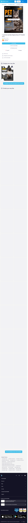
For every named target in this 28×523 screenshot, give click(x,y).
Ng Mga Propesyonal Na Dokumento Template (8, 465)
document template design (11, 461)
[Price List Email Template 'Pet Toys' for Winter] (7, 341)
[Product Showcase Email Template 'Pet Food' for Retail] (7, 197)
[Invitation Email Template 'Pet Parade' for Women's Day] (7, 245)
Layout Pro (6, 40)
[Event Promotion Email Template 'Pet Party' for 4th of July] (20, 412)
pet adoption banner (5, 468)
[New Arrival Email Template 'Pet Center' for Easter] (7, 221)
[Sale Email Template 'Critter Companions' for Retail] (20, 436)
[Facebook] (16, 475)
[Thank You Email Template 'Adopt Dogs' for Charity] (7, 101)
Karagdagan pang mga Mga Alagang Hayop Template (13, 83)
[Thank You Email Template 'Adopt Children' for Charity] (20, 101)
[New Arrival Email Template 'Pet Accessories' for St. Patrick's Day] (7, 436)
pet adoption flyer (18, 465)
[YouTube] (25, 475)
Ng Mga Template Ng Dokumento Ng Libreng (8, 464)
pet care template (10, 467)
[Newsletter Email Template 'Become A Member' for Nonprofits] (20, 149)
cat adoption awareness (11, 458)
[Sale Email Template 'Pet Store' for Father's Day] (7, 365)
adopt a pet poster (4, 467)
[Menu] (25, 1)
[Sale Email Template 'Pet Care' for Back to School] (20, 341)
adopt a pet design (18, 468)
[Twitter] (22, 475)
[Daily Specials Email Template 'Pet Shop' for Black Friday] (7, 412)
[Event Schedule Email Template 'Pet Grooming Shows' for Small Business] (20, 245)
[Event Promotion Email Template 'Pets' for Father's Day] (20, 293)
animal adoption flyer (17, 467)
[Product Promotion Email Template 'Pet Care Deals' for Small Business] (7, 269)
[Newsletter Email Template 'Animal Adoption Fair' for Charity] (7, 125)
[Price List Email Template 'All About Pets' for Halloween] (20, 221)
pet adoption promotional (5, 460)
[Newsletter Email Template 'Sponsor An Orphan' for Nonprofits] (20, 125)
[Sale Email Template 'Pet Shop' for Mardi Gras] (20, 365)
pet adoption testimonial (20, 460)
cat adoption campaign (19, 458)
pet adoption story (12, 460)
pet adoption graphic (12, 468)
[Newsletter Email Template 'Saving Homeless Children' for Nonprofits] (7, 149)
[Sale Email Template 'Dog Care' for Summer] (7, 173)
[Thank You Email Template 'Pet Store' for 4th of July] (7, 293)
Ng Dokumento (4, 461)
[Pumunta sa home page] (4, 2)
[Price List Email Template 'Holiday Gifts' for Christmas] (20, 197)
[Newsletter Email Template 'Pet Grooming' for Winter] (20, 269)
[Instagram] (19, 475)
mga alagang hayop (4, 458)
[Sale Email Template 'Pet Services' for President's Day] (7, 389)
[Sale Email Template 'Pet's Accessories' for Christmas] (20, 389)
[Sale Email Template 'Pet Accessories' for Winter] (7, 317)
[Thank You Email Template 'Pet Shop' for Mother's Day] (20, 173)
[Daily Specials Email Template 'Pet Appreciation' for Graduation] (20, 317)
